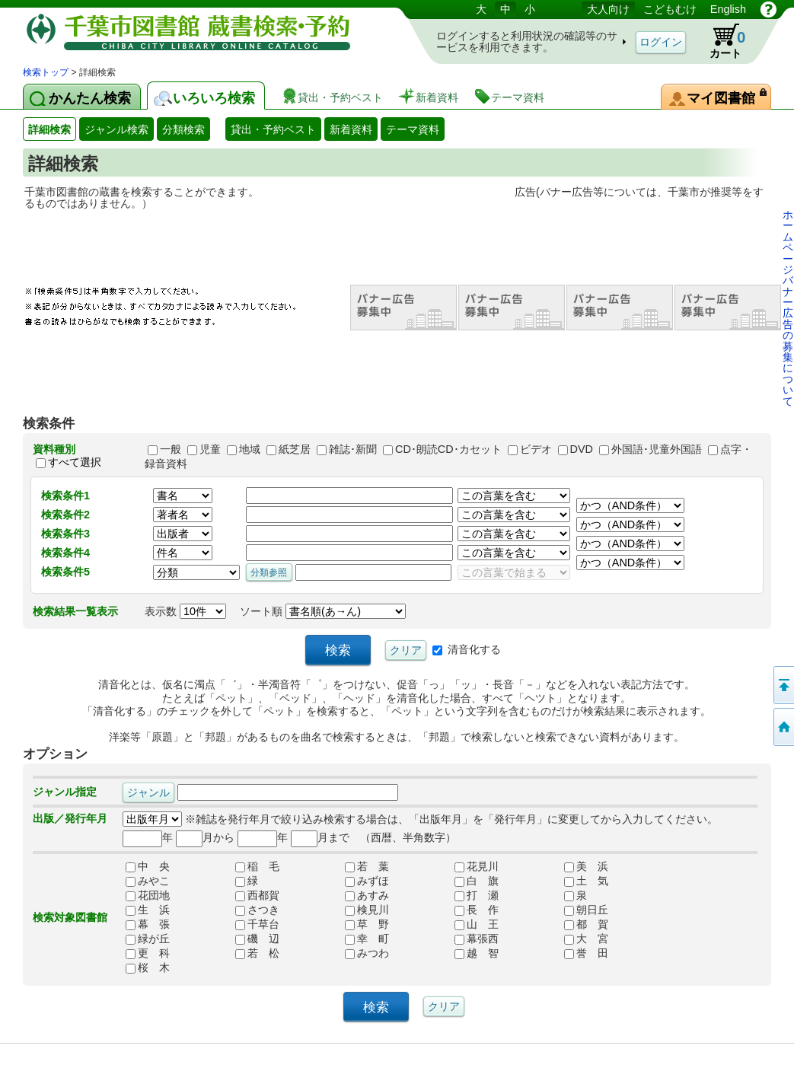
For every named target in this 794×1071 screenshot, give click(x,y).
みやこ (148, 881)
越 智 (476, 953)
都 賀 (586, 924)
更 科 (148, 953)
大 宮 (586, 938)
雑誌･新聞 (353, 449)
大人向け (608, 9)
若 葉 (367, 866)
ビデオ (536, 449)
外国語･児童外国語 (656, 449)
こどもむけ (670, 9)
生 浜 (148, 910)
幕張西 (476, 938)
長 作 (476, 910)
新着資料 (351, 129)
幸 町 (367, 938)
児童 (210, 449)
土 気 (586, 881)
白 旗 (476, 881)
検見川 (367, 910)
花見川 (476, 866)
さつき (257, 910)
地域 (249, 449)
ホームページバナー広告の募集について (788, 308)
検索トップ (46, 72)
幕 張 (148, 924)
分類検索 (183, 129)
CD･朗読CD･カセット (448, 449)
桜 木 (148, 967)
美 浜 (586, 866)
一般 (170, 449)
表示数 (185, 611)
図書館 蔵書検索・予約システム (182, 32)
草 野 (367, 924)
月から (205, 837)
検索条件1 (65, 495)
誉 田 (586, 953)
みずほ (367, 881)
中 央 (148, 866)
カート (720, 41)
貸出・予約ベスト (273, 129)
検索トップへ (782, 727)
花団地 (148, 895)
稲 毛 (257, 866)
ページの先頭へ (782, 685)
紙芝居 (295, 449)
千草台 (257, 924)
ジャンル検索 (116, 129)
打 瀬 (476, 895)
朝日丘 (586, 910)
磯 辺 (257, 938)
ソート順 (323, 611)
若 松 (257, 953)
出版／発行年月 (70, 818)
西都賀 (257, 895)
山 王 (476, 924)
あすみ (367, 895)
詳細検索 (49, 129)
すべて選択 (74, 463)
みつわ (367, 953)
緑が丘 (148, 938)
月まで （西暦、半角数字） (373, 837)
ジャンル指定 (65, 792)
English (728, 9)
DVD (581, 449)
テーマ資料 (412, 129)
